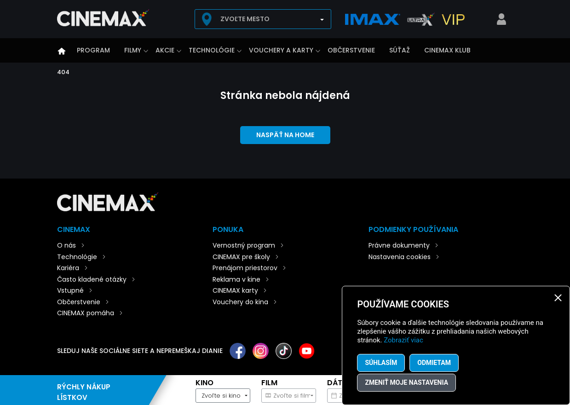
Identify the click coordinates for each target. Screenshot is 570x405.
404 (63, 72)
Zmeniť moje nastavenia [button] (406, 382)
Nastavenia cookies (399, 256)
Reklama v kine (236, 279)
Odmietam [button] (434, 362)
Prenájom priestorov (245, 267)
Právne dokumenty (399, 245)
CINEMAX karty (235, 290)
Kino (204, 382)
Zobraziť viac (403, 340)
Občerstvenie (351, 50)
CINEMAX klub (447, 50)
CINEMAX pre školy (241, 256)
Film (269, 382)
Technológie (212, 50)
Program (93, 50)
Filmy (132, 50)
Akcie (164, 50)
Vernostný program (244, 245)
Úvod (61, 51)
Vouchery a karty (281, 50)
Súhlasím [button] (381, 362)
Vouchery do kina (240, 302)
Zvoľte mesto (245, 18)
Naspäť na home (285, 134)
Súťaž (399, 50)
